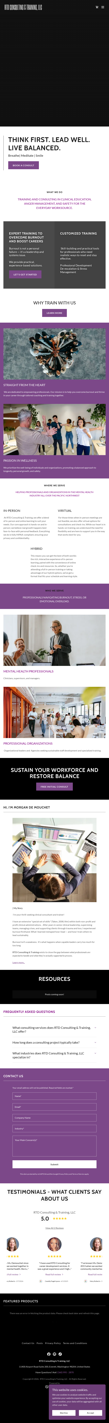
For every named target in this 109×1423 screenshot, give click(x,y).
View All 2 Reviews (54, 1228)
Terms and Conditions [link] (75, 1343)
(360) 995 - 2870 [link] (65, 1372)
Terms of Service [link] (78, 1174)
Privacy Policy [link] (63, 1174)
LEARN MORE (54, 313)
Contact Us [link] (28, 1343)
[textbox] (54, 1096)
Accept (90, 1413)
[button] (103, 7)
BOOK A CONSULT (23, 165)
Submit (54, 1164)
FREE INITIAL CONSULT (54, 786)
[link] (23, 9)
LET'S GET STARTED (25, 274)
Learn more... (18, 962)
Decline (64, 1413)
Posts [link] (40, 1343)
